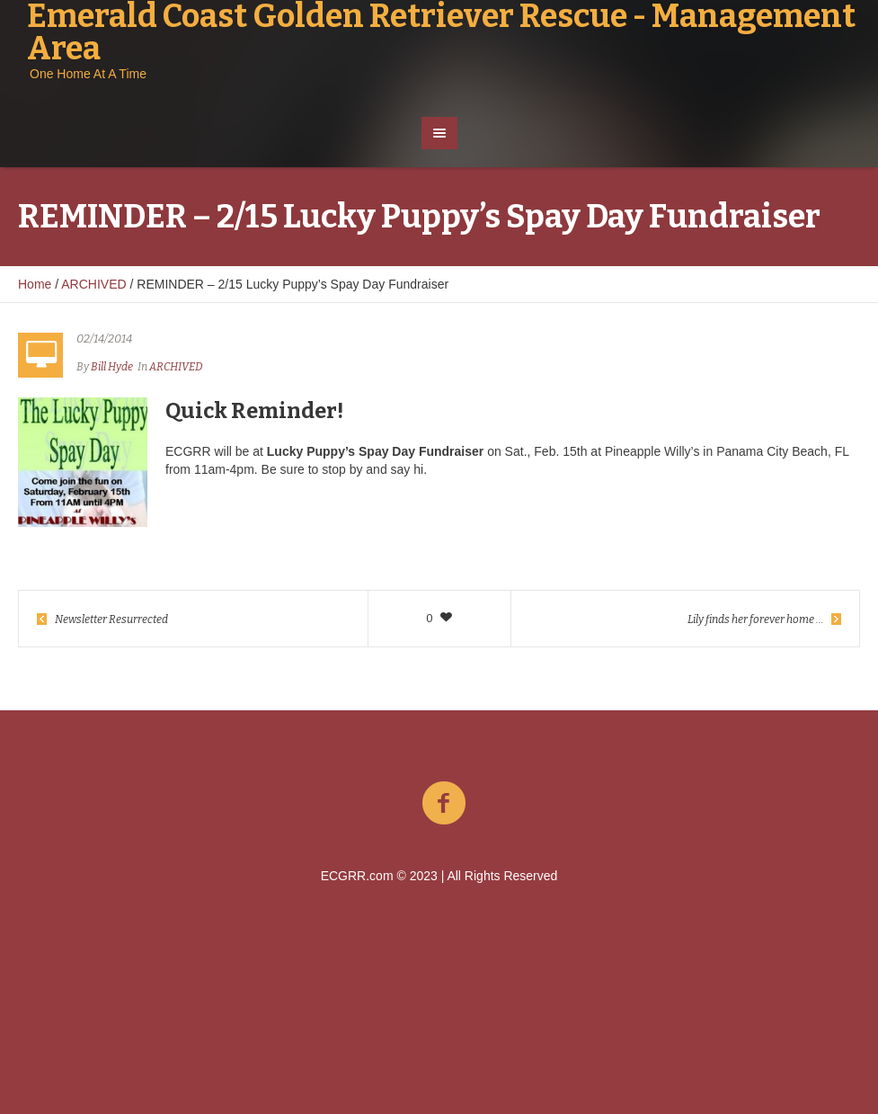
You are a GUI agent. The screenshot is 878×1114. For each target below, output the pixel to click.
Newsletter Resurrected (111, 619)
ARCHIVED (93, 284)
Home (34, 284)
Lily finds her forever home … (755, 619)
